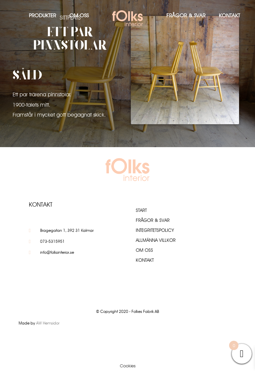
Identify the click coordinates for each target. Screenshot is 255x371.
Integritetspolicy (155, 230)
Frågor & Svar (186, 15)
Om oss (79, 15)
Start (141, 210)
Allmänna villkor (156, 240)
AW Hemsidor (47, 323)
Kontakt (229, 15)
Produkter (42, 15)
